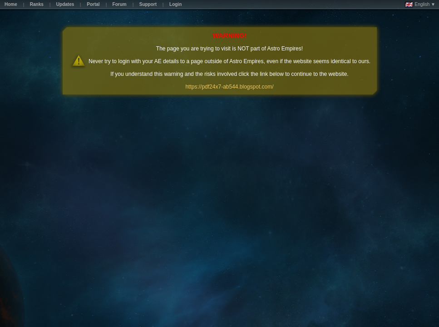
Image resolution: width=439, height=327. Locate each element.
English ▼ (420, 4)
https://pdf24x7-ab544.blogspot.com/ (229, 87)
